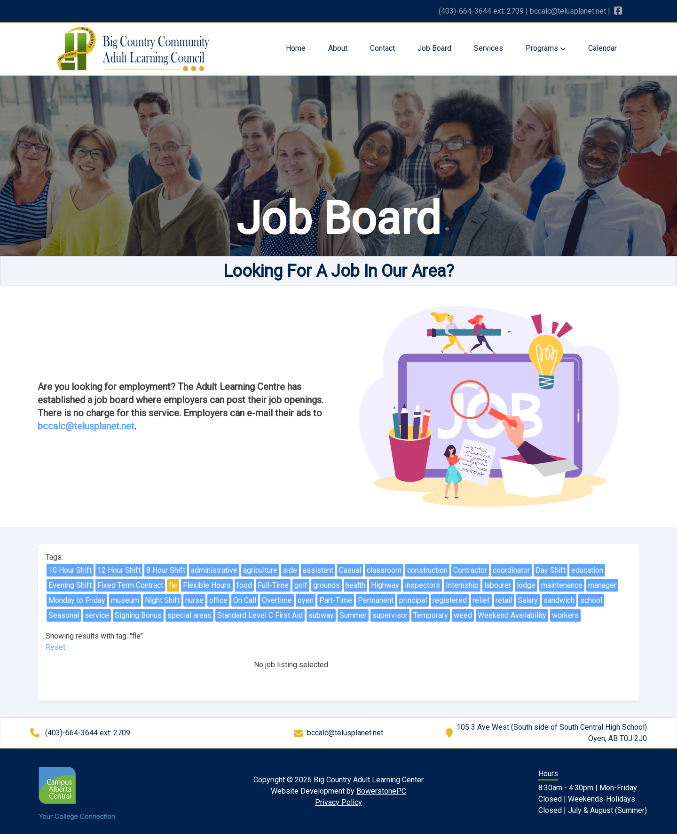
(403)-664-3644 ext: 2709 (481, 11)
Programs (546, 48)
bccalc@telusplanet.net (568, 11)
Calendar (602, 48)
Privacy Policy (338, 802)
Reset (55, 647)
